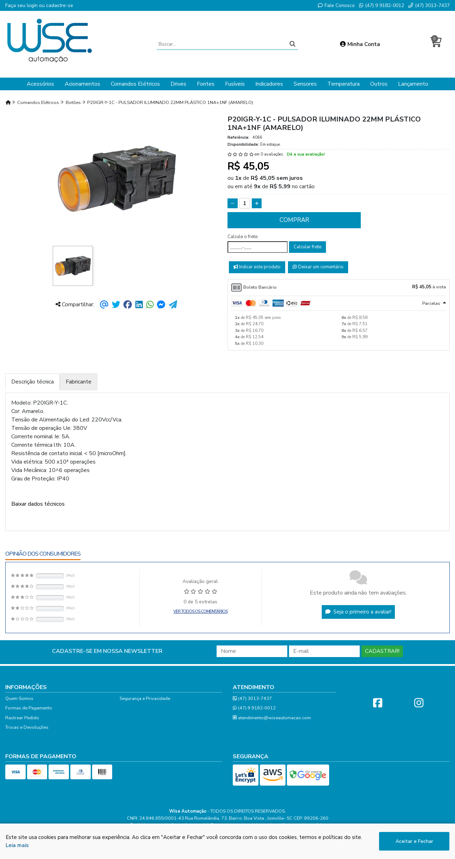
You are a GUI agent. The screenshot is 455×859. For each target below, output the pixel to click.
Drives (178, 84)
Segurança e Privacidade (145, 698)
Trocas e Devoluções (27, 727)
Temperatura (343, 84)
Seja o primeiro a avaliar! (358, 611)
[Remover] (233, 203)
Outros (378, 84)
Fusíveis (235, 84)
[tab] (338, 288)
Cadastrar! (382, 651)
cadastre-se (59, 5)
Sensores (305, 84)
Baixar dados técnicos (38, 504)
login (33, 5)
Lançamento (413, 84)
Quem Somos (19, 698)
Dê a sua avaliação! (306, 154)
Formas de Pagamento (28, 708)
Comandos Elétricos (135, 84)
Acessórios (40, 84)
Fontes (205, 84)
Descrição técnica (32, 382)
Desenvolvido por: (227, 852)
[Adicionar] (257, 203)
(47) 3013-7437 (429, 5)
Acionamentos (82, 84)
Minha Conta (360, 44)
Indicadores (269, 84)
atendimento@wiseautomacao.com (272, 718)
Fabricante (78, 382)
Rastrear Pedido (22, 718)
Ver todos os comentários (200, 611)
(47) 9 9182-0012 (381, 5)
